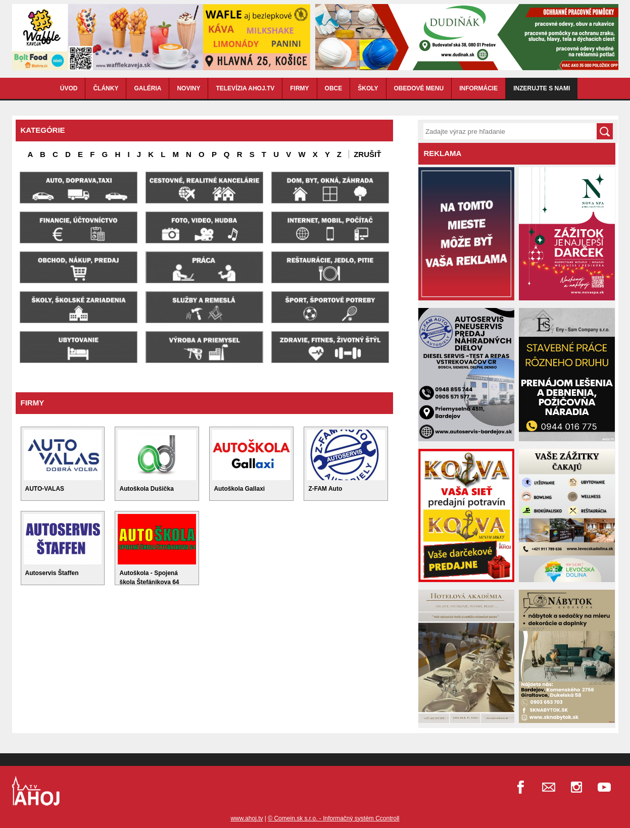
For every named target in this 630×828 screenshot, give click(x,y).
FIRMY (299, 88)
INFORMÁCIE (478, 88)
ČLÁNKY (105, 88)
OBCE (334, 88)
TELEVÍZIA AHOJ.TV (245, 88)
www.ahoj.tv (246, 818)
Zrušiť (367, 154)
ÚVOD (69, 88)
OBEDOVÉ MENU (419, 88)
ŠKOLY (368, 88)
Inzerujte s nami (541, 88)
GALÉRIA (147, 88)
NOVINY (188, 88)
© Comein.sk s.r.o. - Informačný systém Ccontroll (333, 818)
